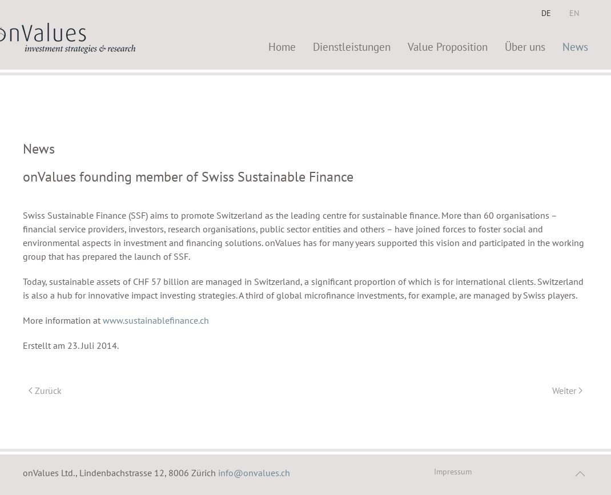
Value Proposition (448, 46)
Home (282, 46)
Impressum (453, 471)
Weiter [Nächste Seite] (567, 390)
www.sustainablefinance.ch (156, 320)
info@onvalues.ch (254, 472)
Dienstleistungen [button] (352, 46)
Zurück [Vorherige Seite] (45, 390)
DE (546, 13)
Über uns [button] (525, 46)
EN (574, 13)
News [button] (575, 46)
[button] (580, 474)
